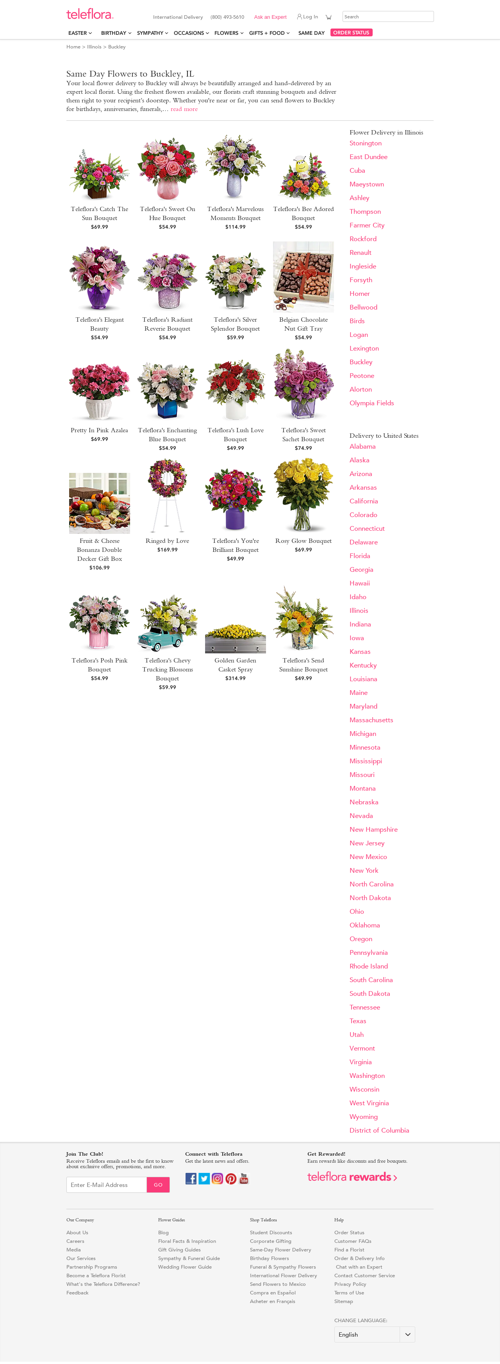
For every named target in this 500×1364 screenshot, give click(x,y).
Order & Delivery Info (359, 1258)
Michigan (363, 734)
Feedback (77, 1292)
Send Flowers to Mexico (278, 1284)
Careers (75, 1241)
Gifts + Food (267, 33)
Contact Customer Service (364, 1275)
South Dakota (370, 994)
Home (73, 46)
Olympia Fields (372, 403)
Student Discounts (271, 1232)
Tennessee (365, 1007)
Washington (367, 1076)
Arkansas (363, 487)
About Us (77, 1232)
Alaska (360, 460)
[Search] (388, 16)
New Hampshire (374, 829)
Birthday (113, 33)
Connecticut (367, 528)
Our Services (81, 1258)
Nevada (361, 816)
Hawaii (360, 583)
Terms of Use (349, 1292)
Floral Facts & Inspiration (187, 1241)
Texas (358, 1021)
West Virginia (369, 1103)
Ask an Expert (270, 17)
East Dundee (369, 157)
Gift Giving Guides (179, 1249)
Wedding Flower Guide (185, 1267)
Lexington (364, 348)
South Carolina (371, 980)
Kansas (360, 652)
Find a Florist (349, 1249)
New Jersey (367, 843)
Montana (363, 788)
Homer (360, 294)
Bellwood (363, 307)
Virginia (361, 1062)
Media (73, 1249)
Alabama (363, 446)
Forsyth (361, 280)
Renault (360, 253)
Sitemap (343, 1301)
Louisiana (363, 679)
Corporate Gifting (270, 1241)
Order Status (349, 1232)
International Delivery (178, 17)
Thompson (365, 212)
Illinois (94, 46)
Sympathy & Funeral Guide (189, 1258)
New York (364, 870)
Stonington (366, 143)
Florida (360, 556)
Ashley (360, 198)
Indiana (360, 624)
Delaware (364, 542)
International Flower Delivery (283, 1275)
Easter (77, 33)
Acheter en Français (272, 1301)
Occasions (189, 33)
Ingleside (363, 266)
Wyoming (364, 1117)
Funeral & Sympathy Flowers (283, 1267)
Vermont (362, 1048)
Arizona (361, 474)
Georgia (361, 570)
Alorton (361, 389)
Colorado (363, 515)
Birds (357, 321)
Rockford (363, 239)
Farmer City (367, 225)
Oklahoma (365, 925)
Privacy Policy (350, 1284)
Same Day (313, 33)
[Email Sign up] (106, 1185)
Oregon (361, 939)
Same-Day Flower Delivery (280, 1249)
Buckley (361, 362)
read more (184, 109)
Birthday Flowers (269, 1258)
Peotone (362, 376)
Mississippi (366, 761)
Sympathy (150, 33)
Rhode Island (369, 966)
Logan (359, 335)
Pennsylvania (369, 953)
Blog (163, 1232)
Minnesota (365, 747)
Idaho (358, 597)
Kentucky (363, 665)
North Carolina (372, 884)
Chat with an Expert (358, 1267)
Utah (357, 1035)
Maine (359, 693)
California (364, 501)
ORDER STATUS (351, 33)
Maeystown (367, 184)
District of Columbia (379, 1130)
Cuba (357, 170)
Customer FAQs (352, 1241)
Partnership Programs (91, 1267)
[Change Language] (374, 1334)
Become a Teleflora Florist (96, 1275)
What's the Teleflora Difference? (103, 1284)
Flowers (226, 33)
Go (158, 1184)
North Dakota (370, 898)
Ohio (357, 912)
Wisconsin (364, 1089)
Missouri (362, 775)
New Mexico (368, 857)
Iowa (357, 638)
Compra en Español (273, 1292)
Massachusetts (371, 720)
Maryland (363, 706)
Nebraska (364, 802)
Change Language (360, 1320)
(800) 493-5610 (227, 17)
